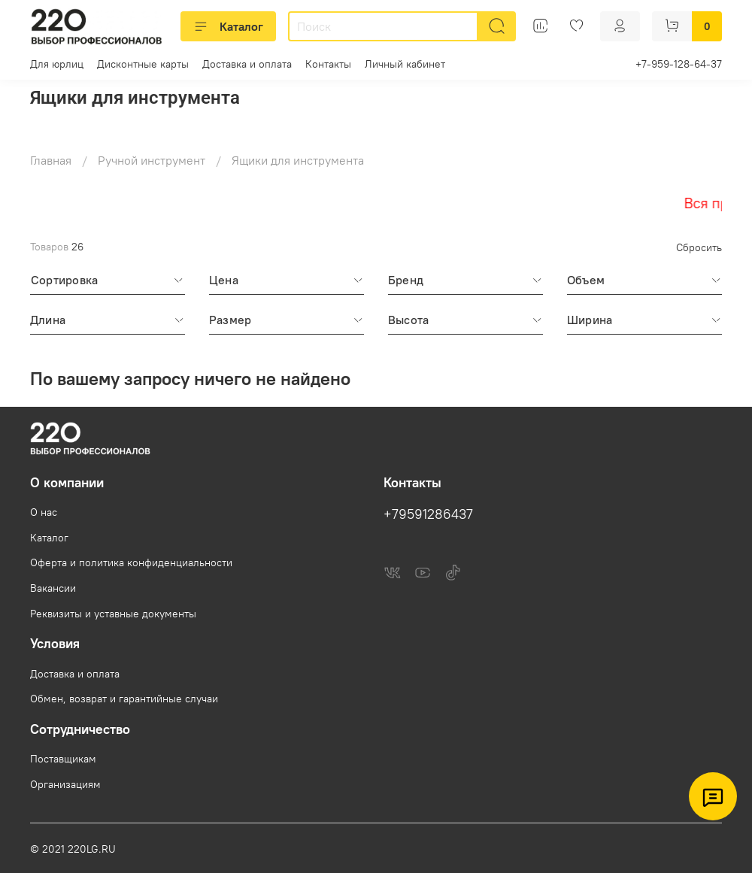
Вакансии (53, 588)
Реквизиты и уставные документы (113, 613)
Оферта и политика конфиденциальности (131, 562)
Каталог (228, 26)
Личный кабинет (405, 64)
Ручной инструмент (151, 160)
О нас (43, 512)
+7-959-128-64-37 (678, 64)
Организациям (65, 784)
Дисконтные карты (143, 64)
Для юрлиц (56, 64)
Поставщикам (63, 758)
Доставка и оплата (247, 64)
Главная (50, 160)
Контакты (328, 64)
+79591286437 (428, 514)
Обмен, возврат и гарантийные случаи (124, 698)
